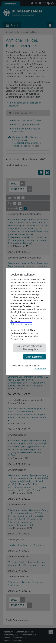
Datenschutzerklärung (21, 324)
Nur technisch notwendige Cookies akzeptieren (29, 348)
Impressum (40, 368)
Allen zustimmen (34, 356)
